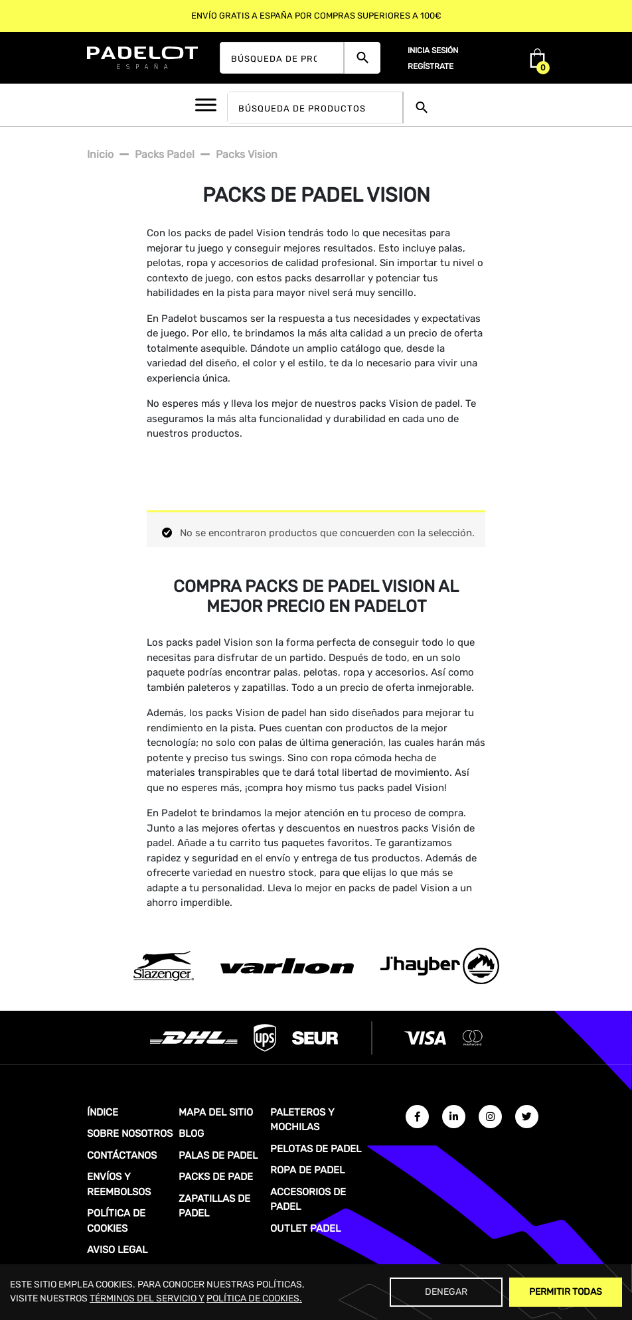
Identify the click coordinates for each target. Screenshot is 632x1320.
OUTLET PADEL (305, 1228)
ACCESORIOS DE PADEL (308, 1199)
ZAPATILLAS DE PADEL (214, 1206)
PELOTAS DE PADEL (315, 1149)
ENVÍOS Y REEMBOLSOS (119, 1184)
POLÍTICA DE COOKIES (116, 1220)
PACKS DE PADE (216, 1177)
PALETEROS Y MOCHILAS (302, 1120)
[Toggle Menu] (205, 104)
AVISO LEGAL (117, 1250)
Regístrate (430, 66)
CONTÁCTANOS (122, 1155)
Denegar (446, 1291)
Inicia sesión (433, 50)
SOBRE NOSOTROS (130, 1133)
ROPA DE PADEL (307, 1170)
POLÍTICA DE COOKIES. (254, 1298)
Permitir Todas (565, 1291)
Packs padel (165, 154)
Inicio (100, 154)
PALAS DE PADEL (218, 1155)
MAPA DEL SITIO (216, 1112)
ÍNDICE (102, 1112)
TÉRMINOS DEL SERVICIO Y (147, 1298)
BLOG (191, 1133)
